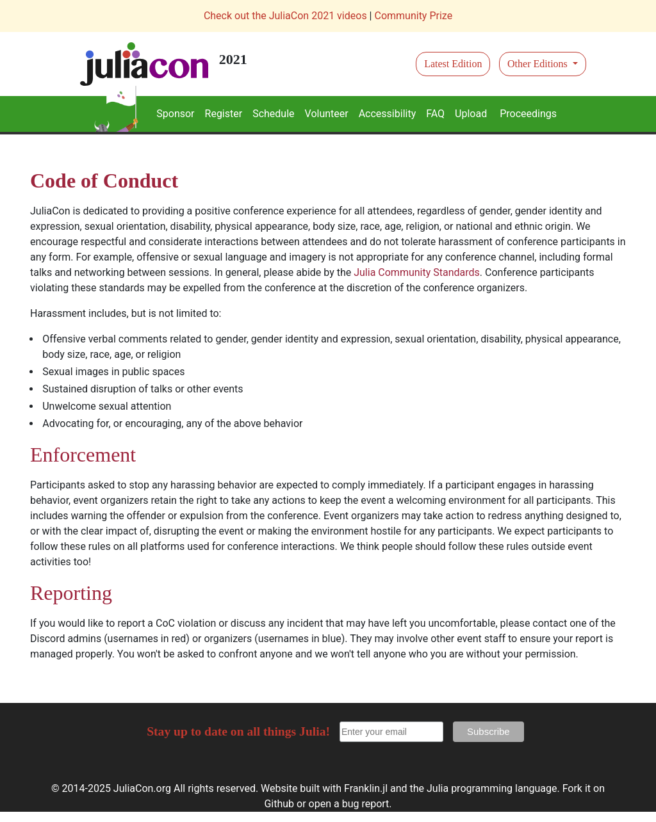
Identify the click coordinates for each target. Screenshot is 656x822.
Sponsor (175, 114)
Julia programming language (492, 788)
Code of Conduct (104, 180)
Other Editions (538, 63)
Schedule (273, 114)
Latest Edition (453, 63)
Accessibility (387, 114)
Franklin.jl (366, 788)
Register (224, 114)
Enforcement (83, 454)
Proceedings (528, 114)
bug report (366, 804)
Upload (471, 114)
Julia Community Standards (417, 272)
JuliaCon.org (142, 788)
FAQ (435, 114)
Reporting (71, 592)
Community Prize (413, 16)
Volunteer (326, 114)
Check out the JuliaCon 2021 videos (285, 16)
